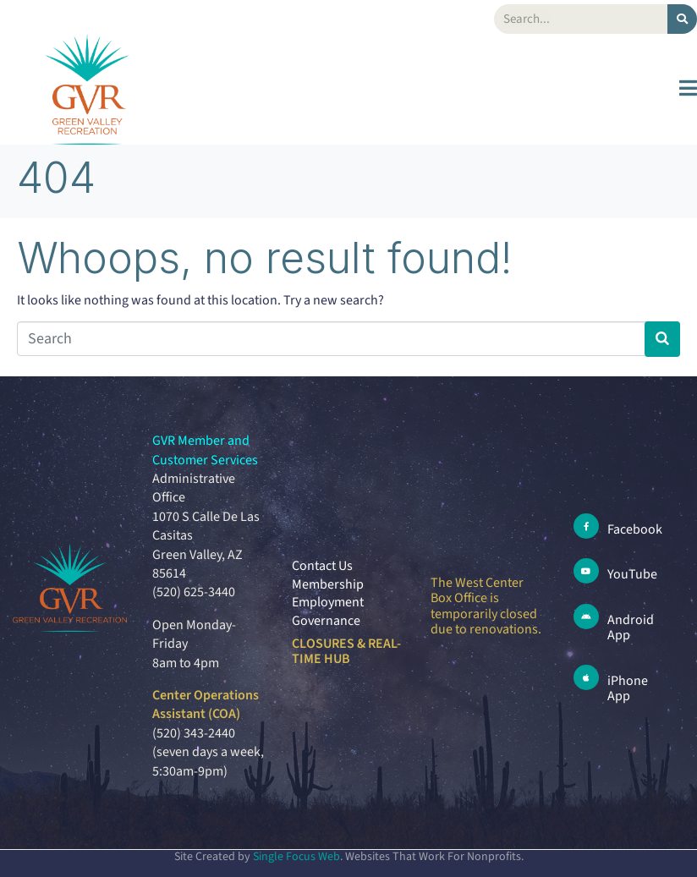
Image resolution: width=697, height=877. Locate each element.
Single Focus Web (296, 856)
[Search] (682, 19)
